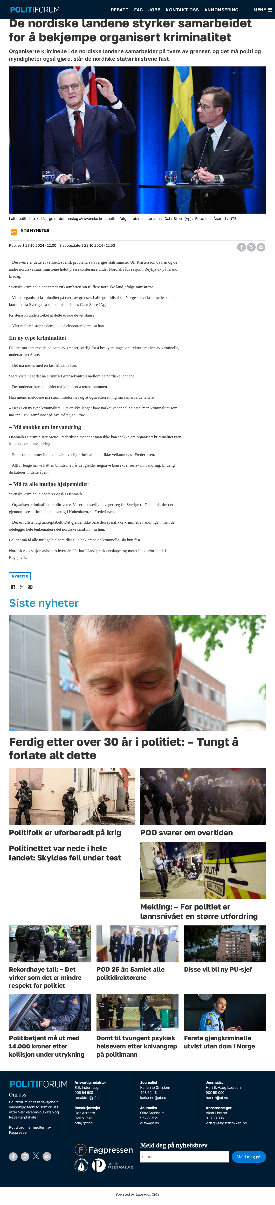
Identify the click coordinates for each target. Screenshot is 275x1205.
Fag (138, 9)
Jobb (154, 9)
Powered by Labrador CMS (137, 1198)
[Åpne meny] (263, 10)
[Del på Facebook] (241, 249)
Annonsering (221, 9)
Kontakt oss (182, 9)
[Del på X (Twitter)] (251, 249)
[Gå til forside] (35, 10)
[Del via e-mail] (261, 249)
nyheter (20, 579)
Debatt (120, 9)
